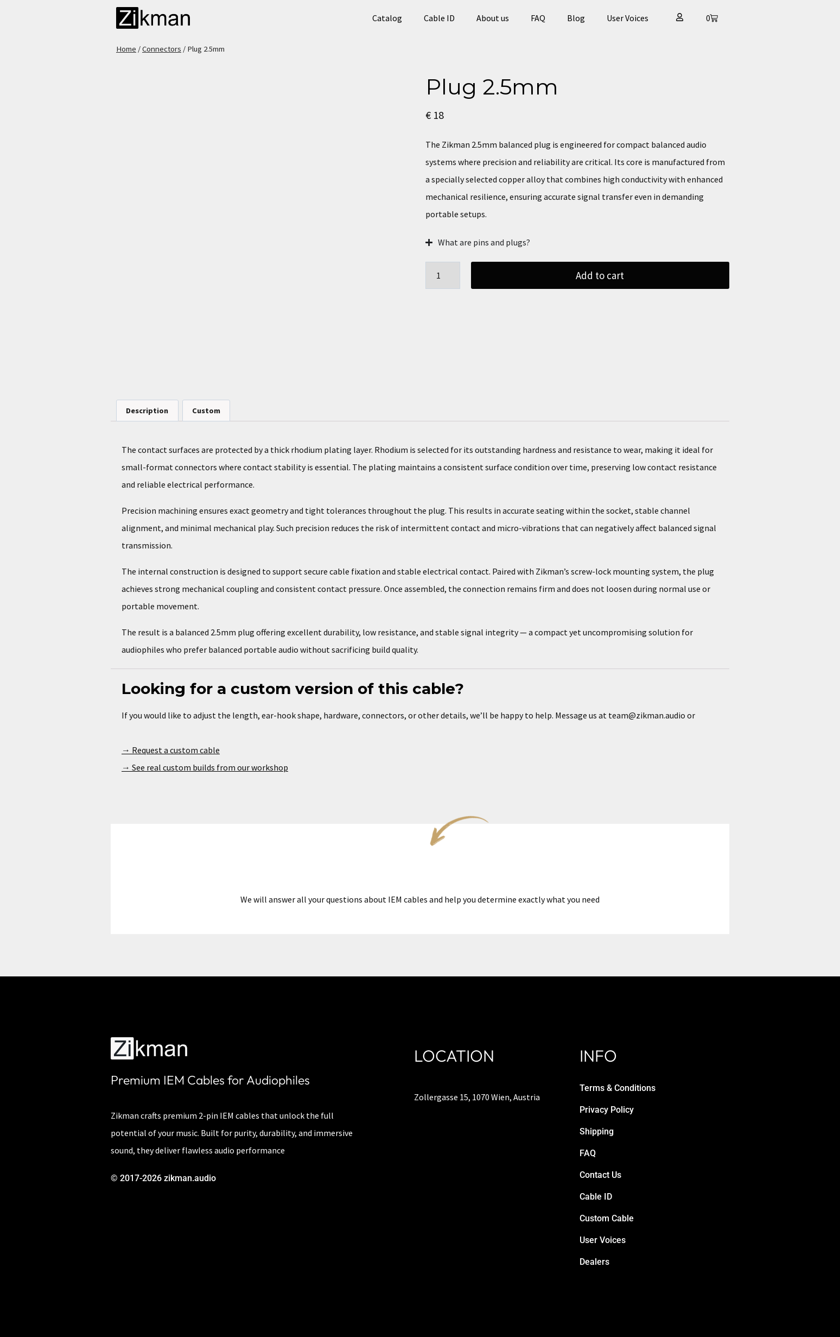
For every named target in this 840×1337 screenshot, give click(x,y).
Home (126, 49)
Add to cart (600, 275)
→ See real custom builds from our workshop (205, 767)
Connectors (161, 49)
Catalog (387, 17)
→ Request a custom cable (171, 750)
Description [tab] (147, 410)
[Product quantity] (442, 275)
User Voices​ (627, 17)
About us (492, 17)
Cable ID (439, 17)
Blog (576, 17)
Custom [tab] (206, 410)
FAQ (538, 17)
